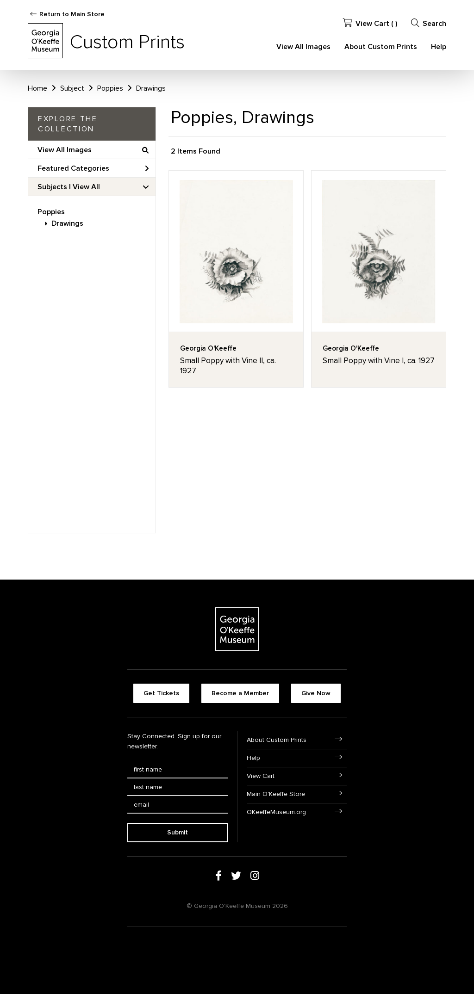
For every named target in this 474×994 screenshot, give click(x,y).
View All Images (303, 46)
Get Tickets (161, 693)
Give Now (316, 693)
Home (37, 88)
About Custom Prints (380, 46)
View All (86, 186)
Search (428, 23)
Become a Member (240, 693)
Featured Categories (93, 168)
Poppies (51, 211)
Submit (177, 832)
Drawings (67, 223)
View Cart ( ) (370, 23)
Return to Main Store (72, 14)
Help (438, 46)
